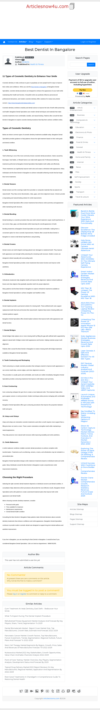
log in (15, 594)
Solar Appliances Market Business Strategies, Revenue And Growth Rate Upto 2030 (88, 341)
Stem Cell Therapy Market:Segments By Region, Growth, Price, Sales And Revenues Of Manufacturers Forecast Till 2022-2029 (33, 646)
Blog (31, 42)
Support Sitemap (77, 524)
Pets (77, 172)
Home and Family (82, 157)
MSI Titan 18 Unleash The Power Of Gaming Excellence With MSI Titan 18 (88, 293)
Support (47, 42)
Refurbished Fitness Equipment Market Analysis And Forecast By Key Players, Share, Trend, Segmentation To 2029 (34, 622)
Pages (38, 42)
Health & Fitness (37, 64)
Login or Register (88, 42)
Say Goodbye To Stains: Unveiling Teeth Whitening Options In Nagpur (88, 416)
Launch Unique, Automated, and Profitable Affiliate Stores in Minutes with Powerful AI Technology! (88, 401)
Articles (22, 42)
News (78, 167)
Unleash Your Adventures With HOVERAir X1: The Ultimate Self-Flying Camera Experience (88, 261)
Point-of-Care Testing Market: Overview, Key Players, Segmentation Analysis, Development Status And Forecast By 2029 (33, 661)
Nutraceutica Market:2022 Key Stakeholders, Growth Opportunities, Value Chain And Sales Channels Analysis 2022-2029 (33, 654)
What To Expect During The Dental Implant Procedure (28, 616)
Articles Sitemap (77, 509)
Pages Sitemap (76, 519)
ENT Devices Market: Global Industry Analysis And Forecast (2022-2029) (87, 368)
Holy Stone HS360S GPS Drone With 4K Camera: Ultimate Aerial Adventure (87, 245)
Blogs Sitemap (76, 514)
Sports (77, 187)
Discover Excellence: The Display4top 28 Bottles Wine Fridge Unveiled (88, 232)
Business (81, 115)
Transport (80, 192)
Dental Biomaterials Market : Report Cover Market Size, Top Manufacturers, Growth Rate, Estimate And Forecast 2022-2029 (31, 629)
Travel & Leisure (82, 197)
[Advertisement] (50, 25)
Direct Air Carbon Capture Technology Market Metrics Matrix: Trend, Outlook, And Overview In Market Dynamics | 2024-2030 (88, 435)
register (23, 594)
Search (91, 65)
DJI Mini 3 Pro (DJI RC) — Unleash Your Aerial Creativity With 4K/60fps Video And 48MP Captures (88, 384)
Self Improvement (82, 177)
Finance (79, 137)
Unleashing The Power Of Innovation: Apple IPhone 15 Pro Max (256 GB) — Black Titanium (88, 325)
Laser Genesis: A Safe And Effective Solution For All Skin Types (88, 355)
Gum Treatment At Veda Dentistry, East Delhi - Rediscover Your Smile (31, 610)
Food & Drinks (82, 142)
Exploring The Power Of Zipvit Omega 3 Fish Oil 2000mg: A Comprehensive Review (88, 454)
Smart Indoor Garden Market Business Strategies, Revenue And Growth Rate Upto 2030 (87, 278)
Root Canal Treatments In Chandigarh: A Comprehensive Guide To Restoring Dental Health (32, 678)
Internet (80, 162)
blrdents (25, 62)
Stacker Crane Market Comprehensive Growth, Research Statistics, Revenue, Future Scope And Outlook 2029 (88, 487)
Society (78, 182)
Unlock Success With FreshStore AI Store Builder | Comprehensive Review (88, 468)
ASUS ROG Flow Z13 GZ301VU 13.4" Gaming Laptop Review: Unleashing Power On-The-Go (88, 309)
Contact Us (12, 42)
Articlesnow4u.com (51, 698)
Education (79, 127)
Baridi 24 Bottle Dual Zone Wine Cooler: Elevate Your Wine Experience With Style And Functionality (88, 217)
